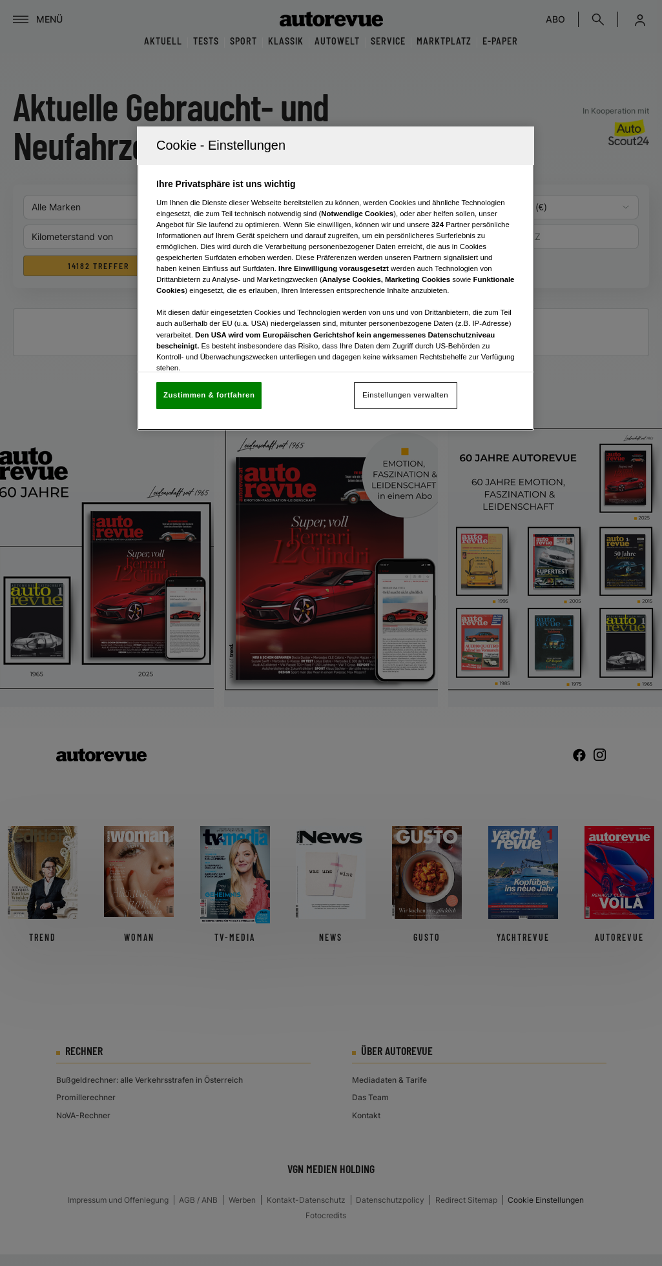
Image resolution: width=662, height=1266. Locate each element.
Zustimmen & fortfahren (208, 395)
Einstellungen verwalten (405, 395)
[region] (335, 278)
